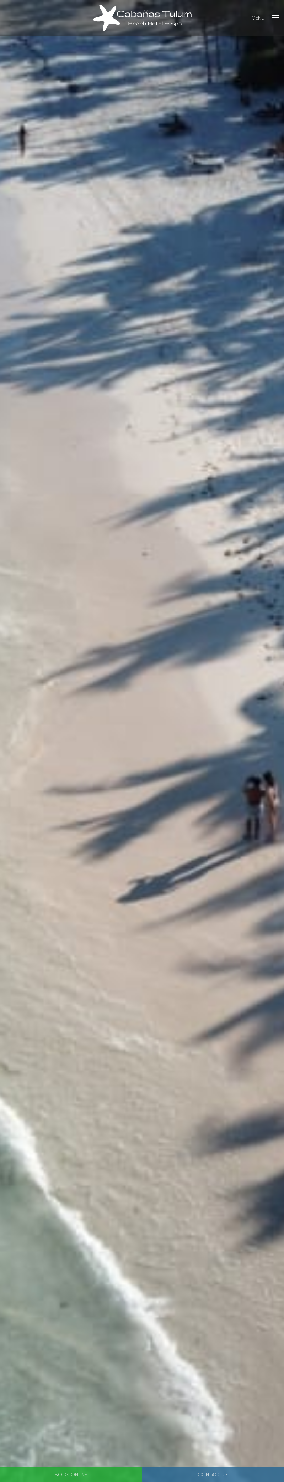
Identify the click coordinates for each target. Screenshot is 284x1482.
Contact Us (213, 1474)
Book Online (71, 1474)
